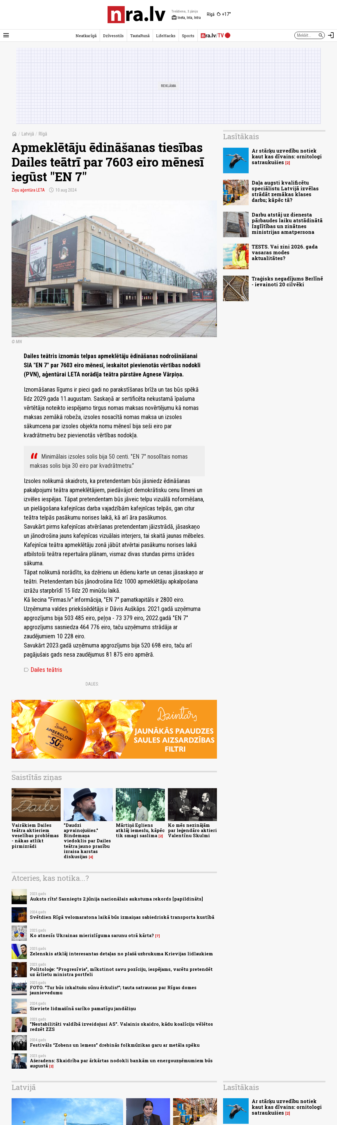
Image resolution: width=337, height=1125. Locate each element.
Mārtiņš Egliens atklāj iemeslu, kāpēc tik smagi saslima (140, 830)
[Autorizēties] (331, 35)
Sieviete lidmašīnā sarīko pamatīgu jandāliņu (83, 1008)
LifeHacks (166, 35)
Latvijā (27, 134)
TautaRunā (140, 35)
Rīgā (42, 134)
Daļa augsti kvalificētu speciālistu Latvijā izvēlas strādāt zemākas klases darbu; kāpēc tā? (285, 191)
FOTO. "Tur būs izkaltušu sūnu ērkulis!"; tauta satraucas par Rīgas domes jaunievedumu (113, 990)
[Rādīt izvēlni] (6, 35)
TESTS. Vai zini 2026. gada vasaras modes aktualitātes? (285, 252)
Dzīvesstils (113, 35)
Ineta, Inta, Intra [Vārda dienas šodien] (186, 18)
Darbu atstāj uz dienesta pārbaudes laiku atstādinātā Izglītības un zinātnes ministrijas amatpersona (287, 223)
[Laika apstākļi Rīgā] (219, 14)
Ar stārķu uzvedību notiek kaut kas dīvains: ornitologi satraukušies (287, 156)
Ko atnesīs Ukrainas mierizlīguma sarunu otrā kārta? (92, 935)
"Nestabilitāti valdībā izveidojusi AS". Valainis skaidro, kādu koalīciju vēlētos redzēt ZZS (121, 1026)
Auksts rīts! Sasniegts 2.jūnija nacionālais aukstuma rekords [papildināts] (116, 899)
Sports (188, 35)
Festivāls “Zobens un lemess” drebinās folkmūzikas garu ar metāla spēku (115, 1045)
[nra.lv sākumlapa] (136, 14)
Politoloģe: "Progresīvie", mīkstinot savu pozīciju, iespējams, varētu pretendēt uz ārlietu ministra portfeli (121, 971)
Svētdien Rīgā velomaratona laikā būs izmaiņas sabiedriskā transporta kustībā (122, 917)
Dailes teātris (43, 669)
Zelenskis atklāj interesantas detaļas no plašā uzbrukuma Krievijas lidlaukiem (121, 954)
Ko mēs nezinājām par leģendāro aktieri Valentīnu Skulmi (192, 830)
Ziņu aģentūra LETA (28, 190)
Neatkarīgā (86, 35)
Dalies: (92, 684)
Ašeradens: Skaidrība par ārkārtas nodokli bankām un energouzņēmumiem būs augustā (121, 1063)
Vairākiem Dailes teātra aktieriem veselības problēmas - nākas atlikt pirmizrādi (35, 835)
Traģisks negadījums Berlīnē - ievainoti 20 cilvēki (287, 281)
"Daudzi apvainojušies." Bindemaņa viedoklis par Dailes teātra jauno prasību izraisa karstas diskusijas (87, 841)
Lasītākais (241, 136)
